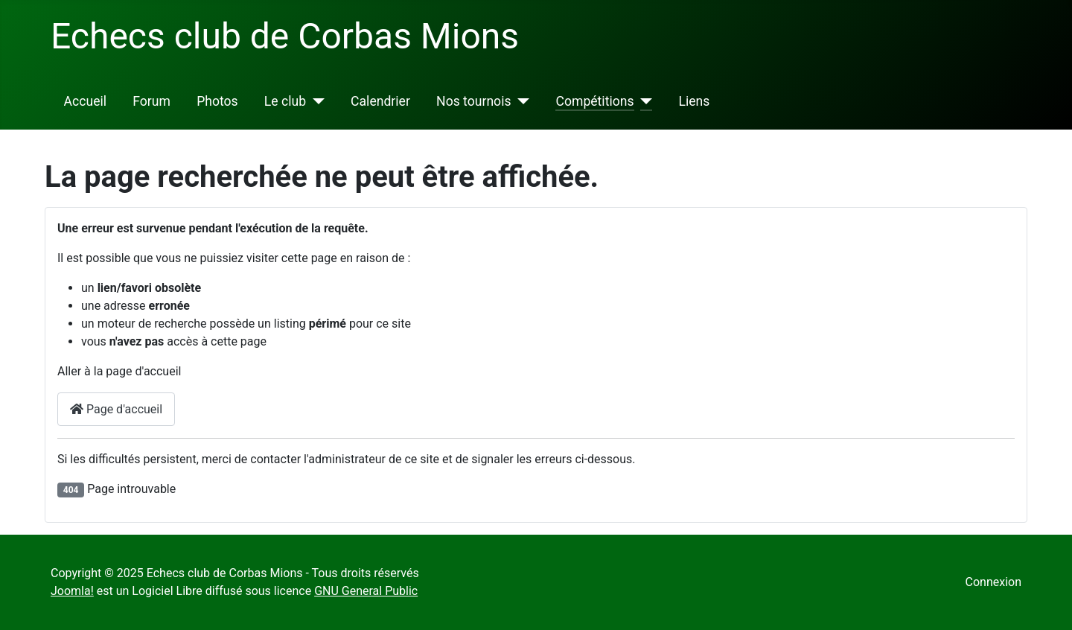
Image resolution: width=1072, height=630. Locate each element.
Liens (694, 101)
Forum (151, 101)
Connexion (993, 582)
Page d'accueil (116, 409)
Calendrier (380, 101)
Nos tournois (473, 101)
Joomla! (72, 591)
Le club (285, 101)
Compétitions (594, 101)
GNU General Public (366, 591)
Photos (217, 101)
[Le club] (315, 101)
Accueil (85, 101)
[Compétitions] (643, 101)
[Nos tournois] (520, 101)
